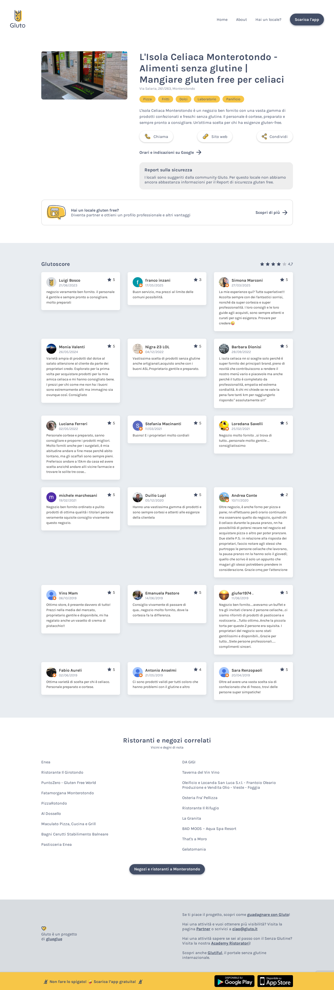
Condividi (275, 136)
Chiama (156, 136)
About (241, 19)
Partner (203, 928)
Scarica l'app (307, 19)
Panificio (233, 99)
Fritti (165, 99)
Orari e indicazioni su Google (170, 152)
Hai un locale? (268, 19)
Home (222, 19)
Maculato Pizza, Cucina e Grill (68, 823)
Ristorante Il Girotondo (62, 772)
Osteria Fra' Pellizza (199, 797)
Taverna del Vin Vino (200, 772)
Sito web (214, 136)
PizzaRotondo (54, 803)
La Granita (191, 818)
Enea (45, 762)
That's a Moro (194, 838)
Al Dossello (51, 813)
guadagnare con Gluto (268, 914)
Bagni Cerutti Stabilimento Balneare (74, 834)
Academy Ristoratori (230, 943)
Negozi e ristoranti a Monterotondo (167, 869)
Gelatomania (194, 849)
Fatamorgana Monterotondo (67, 792)
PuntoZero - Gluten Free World (68, 782)
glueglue (54, 938)
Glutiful (215, 952)
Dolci (183, 99)
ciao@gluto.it (244, 928)
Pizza (147, 99)
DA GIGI (188, 762)
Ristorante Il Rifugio (200, 808)
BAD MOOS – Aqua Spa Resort (209, 828)
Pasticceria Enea (56, 844)
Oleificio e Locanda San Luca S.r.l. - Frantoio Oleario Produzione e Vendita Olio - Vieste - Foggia (229, 785)
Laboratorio (207, 99)
